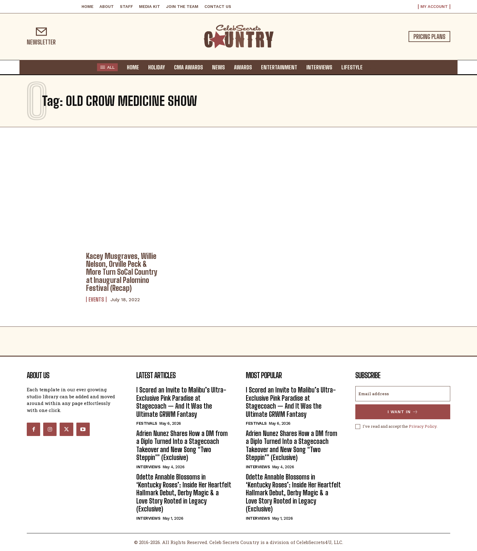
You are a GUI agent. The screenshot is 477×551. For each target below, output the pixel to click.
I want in (403, 412)
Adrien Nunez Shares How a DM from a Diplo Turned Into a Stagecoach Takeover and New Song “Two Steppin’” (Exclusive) (182, 445)
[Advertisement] (238, 188)
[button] (373, 67)
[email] (402, 393)
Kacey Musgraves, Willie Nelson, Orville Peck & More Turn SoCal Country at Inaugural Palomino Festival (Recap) (121, 272)
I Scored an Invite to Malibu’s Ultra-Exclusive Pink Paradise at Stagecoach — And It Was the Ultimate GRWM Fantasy (181, 402)
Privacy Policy (423, 426)
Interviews (148, 467)
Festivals (146, 423)
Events (96, 299)
